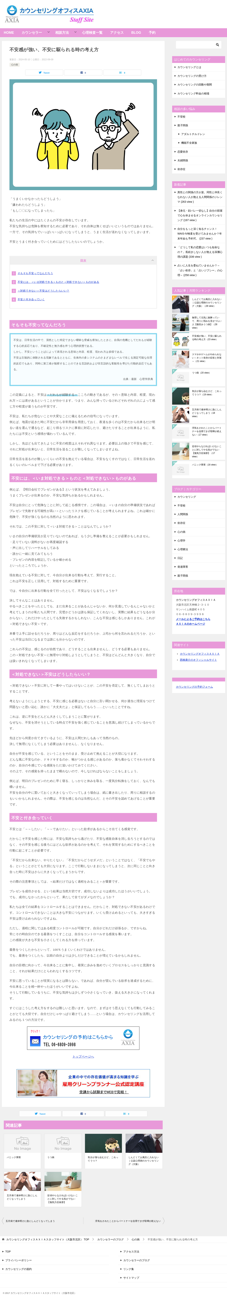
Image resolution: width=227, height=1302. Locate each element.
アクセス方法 (131, 1251)
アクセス (117, 33)
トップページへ (83, 1056)
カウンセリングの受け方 (192, 75)
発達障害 (182, 566)
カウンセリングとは (189, 67)
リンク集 (128, 1269)
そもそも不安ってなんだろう (35, 273)
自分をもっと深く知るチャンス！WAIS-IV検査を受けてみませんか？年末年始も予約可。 (199, 233)
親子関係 (182, 125)
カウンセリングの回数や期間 (194, 84)
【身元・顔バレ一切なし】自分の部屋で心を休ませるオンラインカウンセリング (199, 215)
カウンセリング (186, 496)
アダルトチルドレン (193, 134)
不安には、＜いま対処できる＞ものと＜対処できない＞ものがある (58, 281)
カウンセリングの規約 (18, 1269)
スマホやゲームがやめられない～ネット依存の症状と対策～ (207, 358)
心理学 (181, 540)
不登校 (181, 116)
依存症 (181, 169)
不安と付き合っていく (31, 299)
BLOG (136, 33)
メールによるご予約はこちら (193, 619)
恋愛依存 (182, 151)
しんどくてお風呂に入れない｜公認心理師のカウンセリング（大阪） (143, 1160)
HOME (9, 33)
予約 (152, 33)
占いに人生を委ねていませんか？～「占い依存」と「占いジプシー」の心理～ (199, 270)
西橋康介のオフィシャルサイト (198, 659)
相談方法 (62, 33)
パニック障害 (14, 1157)
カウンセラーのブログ (136, 1260)
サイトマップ (131, 1277)
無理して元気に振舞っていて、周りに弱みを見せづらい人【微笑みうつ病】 (207, 322)
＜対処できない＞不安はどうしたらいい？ (43, 290)
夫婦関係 (182, 160)
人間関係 (182, 514)
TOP (47, 1239)
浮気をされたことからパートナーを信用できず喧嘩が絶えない (128, 1221)
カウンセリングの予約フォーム (194, 686)
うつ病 (50, 1157)
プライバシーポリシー (18, 1260)
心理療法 (182, 549)
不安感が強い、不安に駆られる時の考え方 (207, 338)
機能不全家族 (189, 142)
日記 (180, 558)
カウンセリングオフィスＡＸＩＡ (200, 653)
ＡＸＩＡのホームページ (190, 623)
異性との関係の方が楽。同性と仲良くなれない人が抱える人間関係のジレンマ (199, 197)
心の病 (14, 64)
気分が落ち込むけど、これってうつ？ (103, 1159)
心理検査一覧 (92, 33)
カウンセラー (32, 33)
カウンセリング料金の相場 (193, 93)
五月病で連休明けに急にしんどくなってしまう (22, 1197)
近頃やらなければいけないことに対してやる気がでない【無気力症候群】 (62, 1199)
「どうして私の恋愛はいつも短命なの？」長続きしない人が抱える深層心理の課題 (199, 252)
